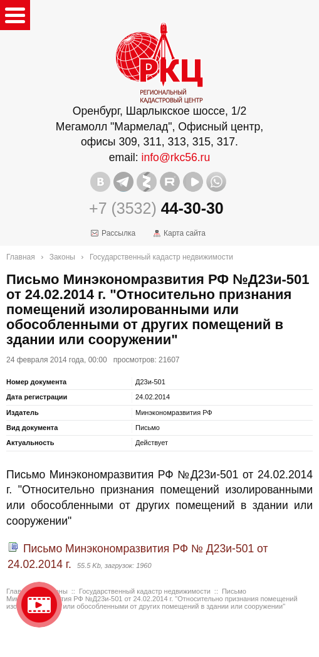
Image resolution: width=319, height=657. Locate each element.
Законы (62, 257)
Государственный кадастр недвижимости (161, 257)
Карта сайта (185, 233)
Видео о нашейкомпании (39, 605)
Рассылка (118, 233)
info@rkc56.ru (176, 157)
